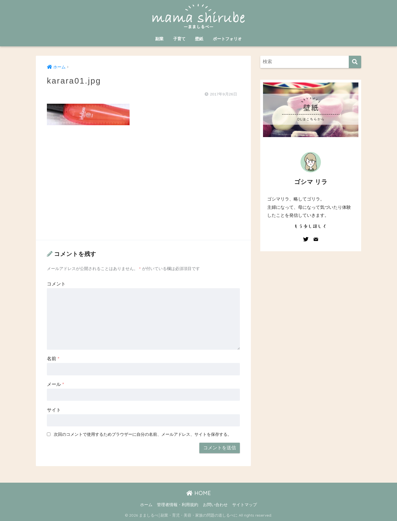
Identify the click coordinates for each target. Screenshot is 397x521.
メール (55, 384)
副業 (159, 38)
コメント (56, 284)
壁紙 (199, 38)
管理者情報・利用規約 (177, 505)
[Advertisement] (143, 188)
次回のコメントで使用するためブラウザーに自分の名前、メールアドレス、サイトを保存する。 (143, 434)
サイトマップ (244, 505)
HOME (198, 493)
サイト (54, 410)
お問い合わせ (215, 505)
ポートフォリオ (227, 38)
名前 (53, 358)
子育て (179, 38)
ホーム (146, 505)
